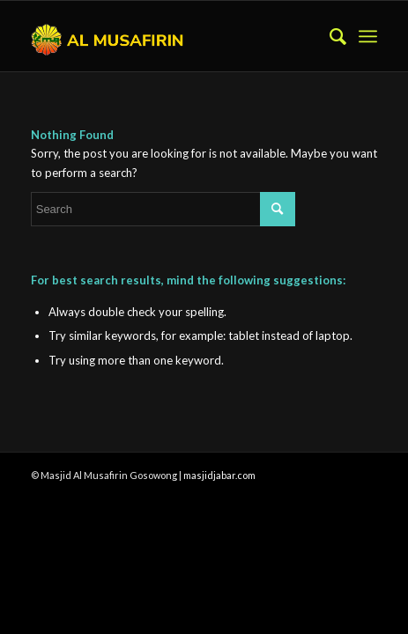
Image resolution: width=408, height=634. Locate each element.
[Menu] (368, 36)
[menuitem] (329, 36)
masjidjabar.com (219, 475)
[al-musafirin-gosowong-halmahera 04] (169, 36)
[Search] (329, 36)
